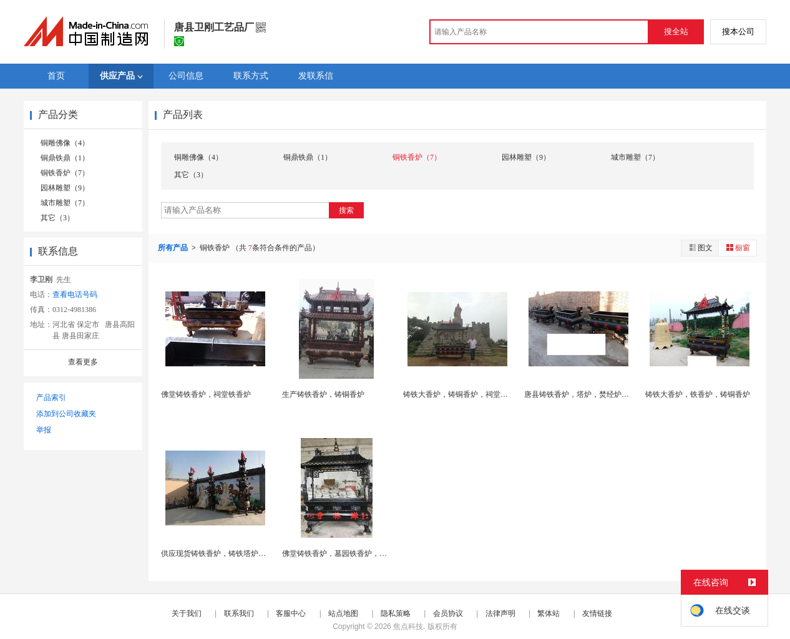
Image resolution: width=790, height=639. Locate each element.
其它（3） (57, 217)
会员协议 (448, 613)
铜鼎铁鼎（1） (65, 158)
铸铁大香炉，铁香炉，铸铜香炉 (697, 394)
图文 (700, 247)
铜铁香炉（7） (65, 172)
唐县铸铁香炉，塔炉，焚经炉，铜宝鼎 (587, 394)
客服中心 (291, 613)
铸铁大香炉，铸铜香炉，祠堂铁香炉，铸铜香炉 (481, 394)
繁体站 (548, 613)
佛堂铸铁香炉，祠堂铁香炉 (206, 394)
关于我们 (187, 613)
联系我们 (239, 613)
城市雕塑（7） (65, 202)
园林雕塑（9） (65, 187)
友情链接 (597, 613)
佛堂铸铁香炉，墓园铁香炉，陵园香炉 (345, 553)
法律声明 (500, 613)
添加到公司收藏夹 (66, 413)
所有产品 (174, 247)
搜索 (346, 210)
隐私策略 (396, 613)
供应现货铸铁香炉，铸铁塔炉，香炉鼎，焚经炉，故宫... (253, 553)
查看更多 (83, 362)
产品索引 (51, 397)
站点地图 (343, 613)
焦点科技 (408, 626)
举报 (43, 430)
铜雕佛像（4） (65, 143)
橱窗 (737, 247)
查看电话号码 (74, 294)
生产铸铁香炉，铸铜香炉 (323, 394)
